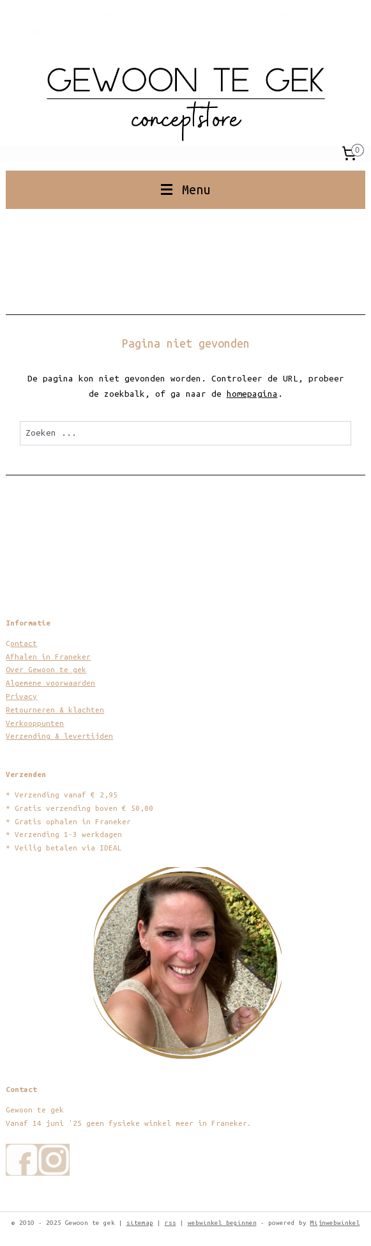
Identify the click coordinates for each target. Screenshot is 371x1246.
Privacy (21, 696)
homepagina (252, 394)
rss (170, 1222)
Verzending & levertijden (59, 736)
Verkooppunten (35, 723)
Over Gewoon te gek (46, 669)
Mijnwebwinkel (335, 1222)
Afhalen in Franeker (48, 656)
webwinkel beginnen (222, 1222)
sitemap (139, 1222)
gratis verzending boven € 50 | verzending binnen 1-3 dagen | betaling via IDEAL (182, 22)
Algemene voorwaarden (50, 683)
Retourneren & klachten (55, 709)
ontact (23, 643)
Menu (185, 189)
